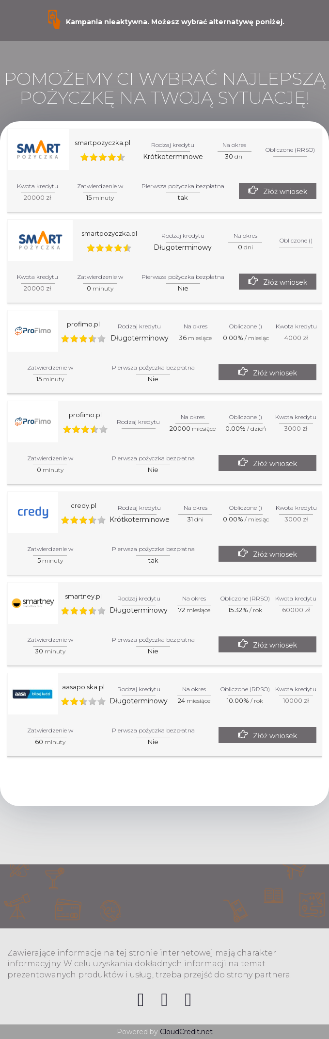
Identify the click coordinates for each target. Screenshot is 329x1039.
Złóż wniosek (285, 191)
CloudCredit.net (186, 1031)
